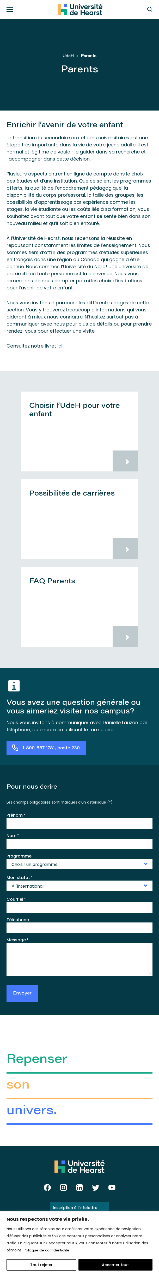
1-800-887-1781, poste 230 (51, 748)
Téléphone (18, 919)
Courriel (16, 899)
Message (17, 940)
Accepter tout (115, 1264)
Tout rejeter (41, 1264)
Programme (19, 856)
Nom (13, 835)
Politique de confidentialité (48, 1250)
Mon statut (20, 877)
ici (59, 346)
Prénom (16, 815)
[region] (79, 1243)
